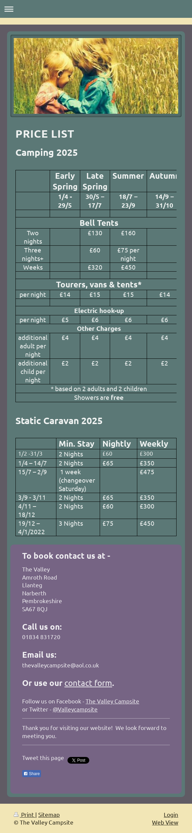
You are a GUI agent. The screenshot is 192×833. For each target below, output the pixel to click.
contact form (88, 683)
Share (31, 773)
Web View (165, 822)
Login (171, 814)
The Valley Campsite (112, 700)
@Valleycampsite (75, 709)
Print (24, 814)
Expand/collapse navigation (96, 9)
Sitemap (49, 814)
